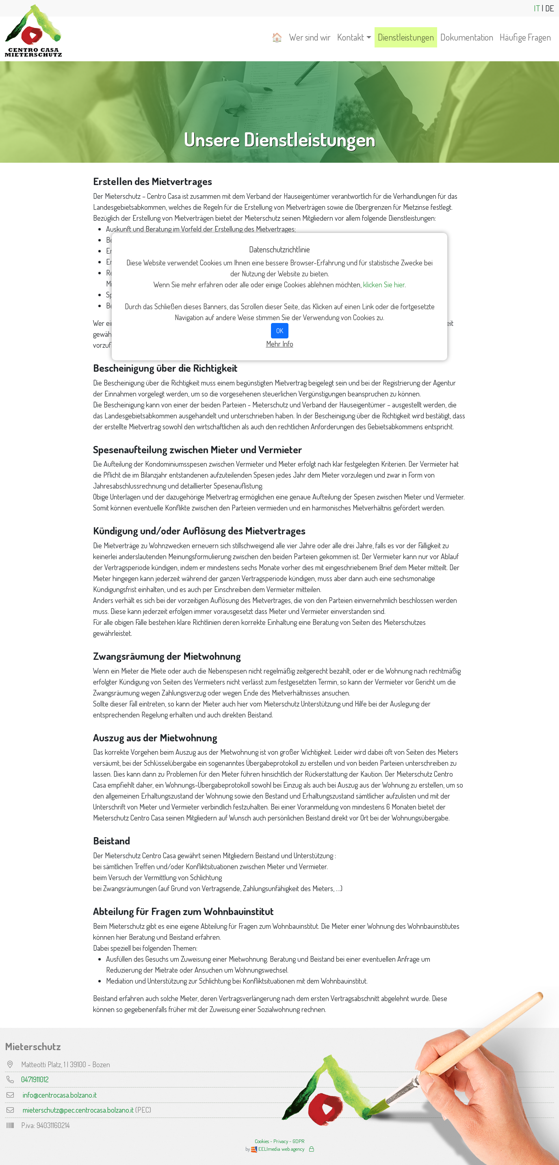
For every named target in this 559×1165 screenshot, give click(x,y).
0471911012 (35, 1079)
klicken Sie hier (384, 284)
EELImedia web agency (278, 1149)
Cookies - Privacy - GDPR (279, 1141)
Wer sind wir (310, 37)
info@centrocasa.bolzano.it (60, 1094)
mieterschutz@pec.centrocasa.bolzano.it (78, 1109)
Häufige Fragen (525, 37)
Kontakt (350, 37)
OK (279, 331)
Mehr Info (279, 343)
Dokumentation (466, 37)
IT (537, 8)
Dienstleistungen (406, 37)
